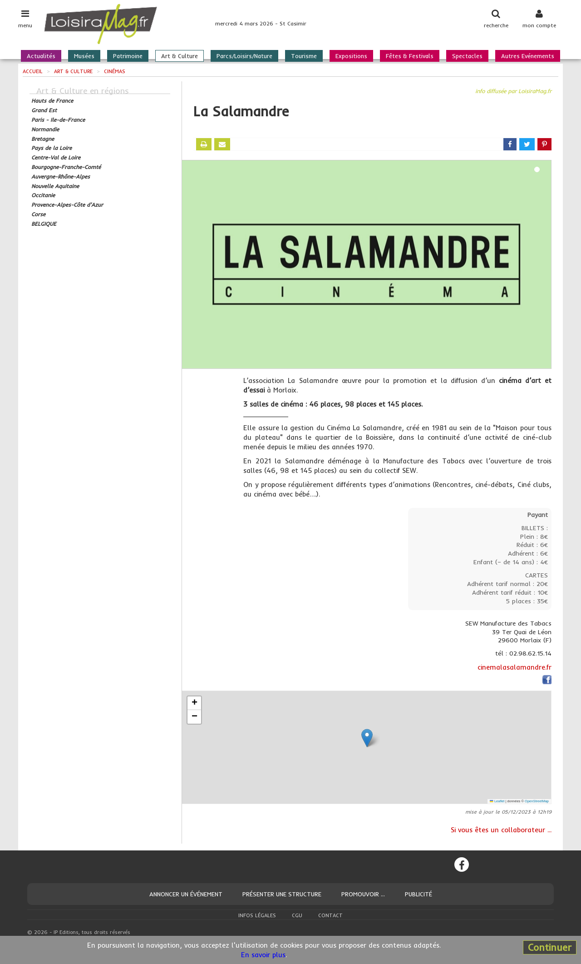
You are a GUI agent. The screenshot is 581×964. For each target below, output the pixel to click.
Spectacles (467, 56)
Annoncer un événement (185, 894)
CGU (297, 915)
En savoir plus (263, 954)
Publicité (418, 894)
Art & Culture (179, 56)
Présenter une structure (281, 894)
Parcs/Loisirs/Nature (244, 56)
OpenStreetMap (537, 801)
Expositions (351, 56)
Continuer (549, 947)
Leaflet (497, 801)
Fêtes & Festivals (409, 56)
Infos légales (257, 915)
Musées (84, 56)
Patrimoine (128, 56)
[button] (367, 738)
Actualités (41, 56)
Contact (330, 915)
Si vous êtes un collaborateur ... (501, 829)
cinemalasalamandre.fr (514, 667)
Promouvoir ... (363, 894)
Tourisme (304, 56)
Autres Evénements (527, 56)
